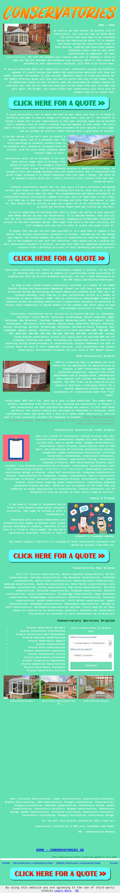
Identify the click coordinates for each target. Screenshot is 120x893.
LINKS (111, 25)
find (25, 574)
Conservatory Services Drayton (86, 621)
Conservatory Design (91, 805)
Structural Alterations (66, 812)
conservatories (15, 57)
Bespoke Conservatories (19, 802)
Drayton (78, 314)
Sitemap (6, 863)
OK (77, 890)
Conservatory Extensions (98, 799)
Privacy (114, 863)
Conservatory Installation (38, 815)
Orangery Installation (78, 802)
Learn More (62, 890)
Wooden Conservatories (35, 812)
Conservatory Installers (49, 809)
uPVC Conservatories (49, 802)
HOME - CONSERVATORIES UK (60, 850)
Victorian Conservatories (34, 799)
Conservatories (104, 802)
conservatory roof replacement (64, 469)
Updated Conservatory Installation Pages (78, 863)
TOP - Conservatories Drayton (96, 832)
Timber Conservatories (66, 799)
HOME (101, 25)
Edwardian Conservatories (61, 805)
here (112, 614)
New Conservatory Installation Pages (33, 863)
